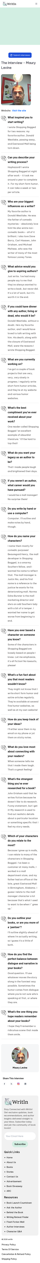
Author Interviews (15, 1226)
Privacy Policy (9, 1244)
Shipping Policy (9, 1259)
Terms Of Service (10, 1249)
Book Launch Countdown (19, 1202)
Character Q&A (14, 1231)
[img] (12, 4)
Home (10, 1157)
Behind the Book (15, 1212)
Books (10, 1167)
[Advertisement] (20, 24)
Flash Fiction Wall (16, 1222)
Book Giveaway (14, 1186)
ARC (9, 1191)
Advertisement (14, 1181)
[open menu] (36, 3)
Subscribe (20, 1144)
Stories (10, 1172)
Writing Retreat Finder (18, 1217)
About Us (11, 1162)
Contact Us (12, 1176)
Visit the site (19, 110)
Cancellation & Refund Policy (16, 1254)
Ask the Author (14, 1207)
